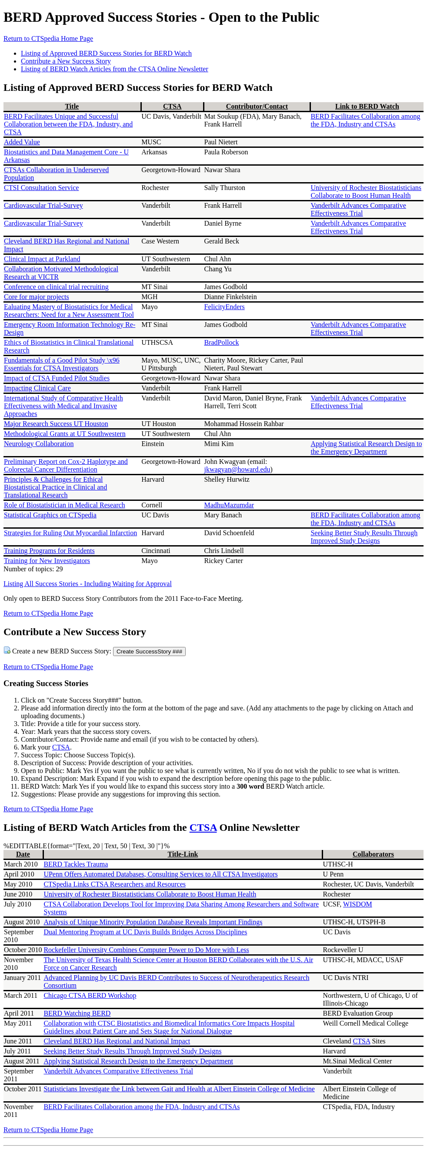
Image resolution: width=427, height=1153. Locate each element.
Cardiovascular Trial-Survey (43, 205)
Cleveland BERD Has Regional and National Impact (116, 1041)
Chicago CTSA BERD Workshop (89, 995)
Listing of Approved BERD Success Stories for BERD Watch (106, 53)
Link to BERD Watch (367, 106)
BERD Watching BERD (76, 1013)
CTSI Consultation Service (41, 187)
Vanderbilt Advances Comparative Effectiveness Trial (358, 209)
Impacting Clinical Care (37, 388)
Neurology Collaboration (38, 443)
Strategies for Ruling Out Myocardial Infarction (70, 533)
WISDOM (357, 904)
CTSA (172, 106)
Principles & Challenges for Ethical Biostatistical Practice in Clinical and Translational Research (55, 487)
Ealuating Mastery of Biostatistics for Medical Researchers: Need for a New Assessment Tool (69, 310)
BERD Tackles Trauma (75, 864)
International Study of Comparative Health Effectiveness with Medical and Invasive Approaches (63, 405)
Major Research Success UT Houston (56, 423)
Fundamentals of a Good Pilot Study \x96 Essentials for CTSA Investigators (62, 364)
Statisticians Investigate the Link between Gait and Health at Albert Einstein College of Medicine (178, 1089)
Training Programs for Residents (49, 550)
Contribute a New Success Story (66, 61)
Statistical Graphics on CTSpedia (50, 515)
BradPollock (221, 342)
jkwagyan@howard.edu (237, 469)
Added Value (22, 142)
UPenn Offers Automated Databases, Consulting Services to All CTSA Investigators (160, 874)
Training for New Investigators (47, 560)
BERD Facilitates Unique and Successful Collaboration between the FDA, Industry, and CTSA (68, 124)
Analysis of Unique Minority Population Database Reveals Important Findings (152, 922)
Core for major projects (36, 296)
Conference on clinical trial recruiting (56, 286)
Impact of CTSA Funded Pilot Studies (57, 378)
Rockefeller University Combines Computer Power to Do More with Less (146, 949)
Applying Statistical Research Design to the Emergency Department (366, 447)
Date (23, 854)
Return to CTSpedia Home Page (48, 38)
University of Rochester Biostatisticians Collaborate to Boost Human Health (365, 191)
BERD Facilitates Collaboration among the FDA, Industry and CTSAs (365, 120)
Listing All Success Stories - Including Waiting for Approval (87, 583)
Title (72, 106)
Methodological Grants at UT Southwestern (65, 433)
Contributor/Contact (257, 106)
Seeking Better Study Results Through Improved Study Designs (363, 536)
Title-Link (183, 854)
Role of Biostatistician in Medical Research (64, 505)
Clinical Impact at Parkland (42, 259)
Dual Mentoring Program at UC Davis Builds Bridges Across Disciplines (145, 932)
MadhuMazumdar (229, 505)
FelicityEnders (224, 306)
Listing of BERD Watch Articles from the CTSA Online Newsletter (114, 69)
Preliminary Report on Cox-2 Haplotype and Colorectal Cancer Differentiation (66, 465)
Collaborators (373, 854)
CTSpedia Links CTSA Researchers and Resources (114, 884)
